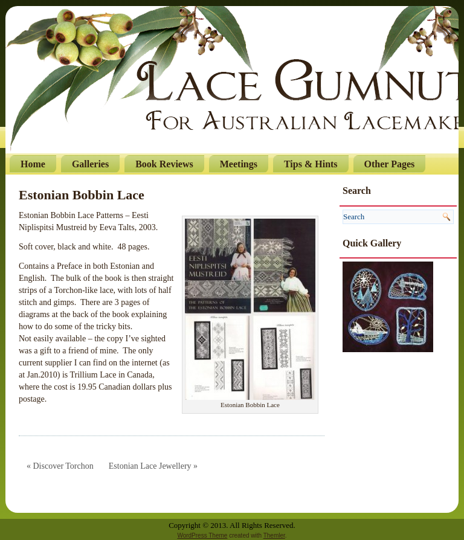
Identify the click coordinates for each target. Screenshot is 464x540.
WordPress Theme (202, 535)
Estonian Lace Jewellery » (153, 466)
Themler (274, 535)
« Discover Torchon (60, 466)
